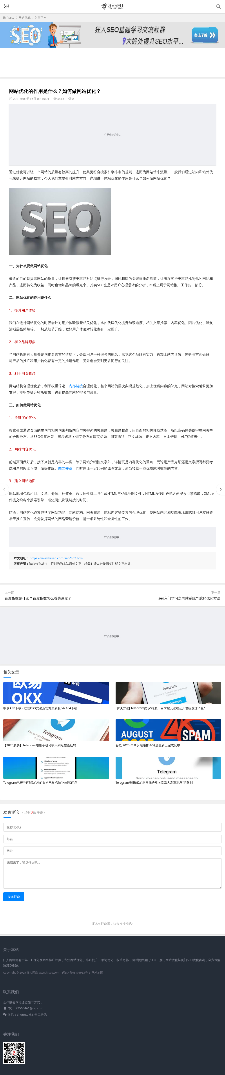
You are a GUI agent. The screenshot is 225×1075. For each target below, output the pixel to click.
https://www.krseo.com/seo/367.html (56, 558)
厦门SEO (8, 18)
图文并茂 (65, 468)
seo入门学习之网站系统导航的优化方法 (189, 598)
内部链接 (76, 386)
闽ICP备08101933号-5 (76, 972)
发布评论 (14, 897)
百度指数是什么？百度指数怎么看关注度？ (38, 598)
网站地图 (97, 972)
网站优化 (24, 18)
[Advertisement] (112, 135)
